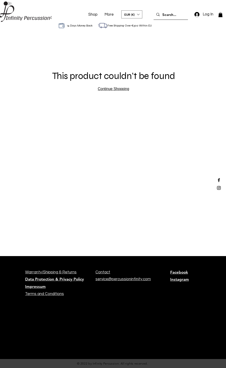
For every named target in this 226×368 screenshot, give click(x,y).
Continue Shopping (113, 89)
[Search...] (170, 14)
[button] (131, 14)
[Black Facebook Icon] (218, 180)
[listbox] (131, 14)
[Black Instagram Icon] (218, 187)
